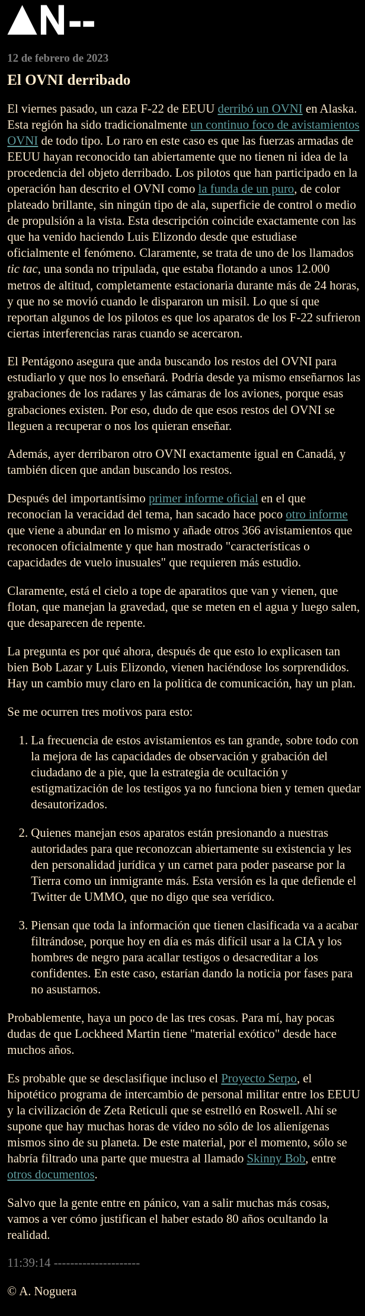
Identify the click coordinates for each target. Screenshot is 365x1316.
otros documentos (50, 1174)
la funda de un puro (246, 188)
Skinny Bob (276, 1158)
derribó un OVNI (259, 108)
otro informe (317, 514)
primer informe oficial (203, 498)
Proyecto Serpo (259, 1078)
